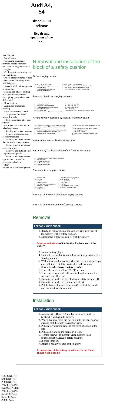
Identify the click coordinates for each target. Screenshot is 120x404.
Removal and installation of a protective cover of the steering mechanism (16, 159)
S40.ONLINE (8, 378)
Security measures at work (16, 111)
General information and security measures (15, 135)
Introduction (10, 58)
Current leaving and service (16, 66)
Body (6, 164)
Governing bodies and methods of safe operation (14, 62)
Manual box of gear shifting (17, 91)
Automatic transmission (15, 94)
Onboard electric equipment (17, 167)
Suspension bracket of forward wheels (14, 115)
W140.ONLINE (9, 390)
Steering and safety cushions (19, 131)
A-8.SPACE (7, 399)
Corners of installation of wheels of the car (15, 127)
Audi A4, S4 (8, 55)
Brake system (10, 103)
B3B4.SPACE (8, 396)
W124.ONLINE (9, 384)
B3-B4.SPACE (9, 393)
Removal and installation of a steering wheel (16, 146)
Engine (7, 69)
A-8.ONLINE (8, 381)
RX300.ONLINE (10, 387)
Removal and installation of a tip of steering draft (16, 152)
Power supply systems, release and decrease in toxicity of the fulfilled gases (17, 80)
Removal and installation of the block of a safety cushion (16, 141)
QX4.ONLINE (9, 376)
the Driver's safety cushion (67, 267)
